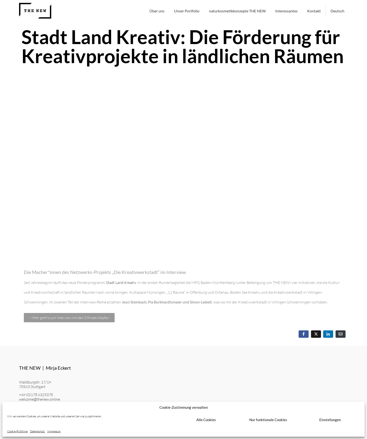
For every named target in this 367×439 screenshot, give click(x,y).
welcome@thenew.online (39, 399)
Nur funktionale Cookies (268, 420)
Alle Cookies (206, 420)
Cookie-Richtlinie (17, 431)
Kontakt (314, 11)
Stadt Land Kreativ (121, 282)
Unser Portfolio (186, 11)
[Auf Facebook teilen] (304, 334)
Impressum (54, 431)
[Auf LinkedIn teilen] (328, 334)
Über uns (156, 11)
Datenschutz (37, 431)
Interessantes (286, 11)
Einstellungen (330, 420)
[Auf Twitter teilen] (316, 334)
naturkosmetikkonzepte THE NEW (237, 11)
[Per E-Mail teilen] (341, 334)
